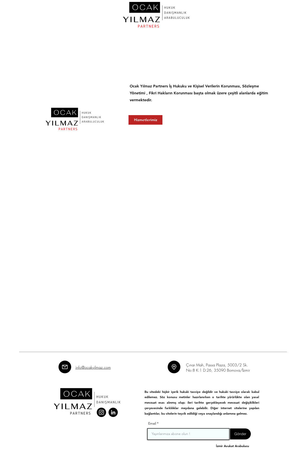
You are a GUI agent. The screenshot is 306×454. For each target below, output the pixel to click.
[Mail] (65, 367)
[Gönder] (240, 433)
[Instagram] (101, 412)
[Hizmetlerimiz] (145, 120)
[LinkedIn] (113, 412)
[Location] (174, 367)
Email (152, 423)
